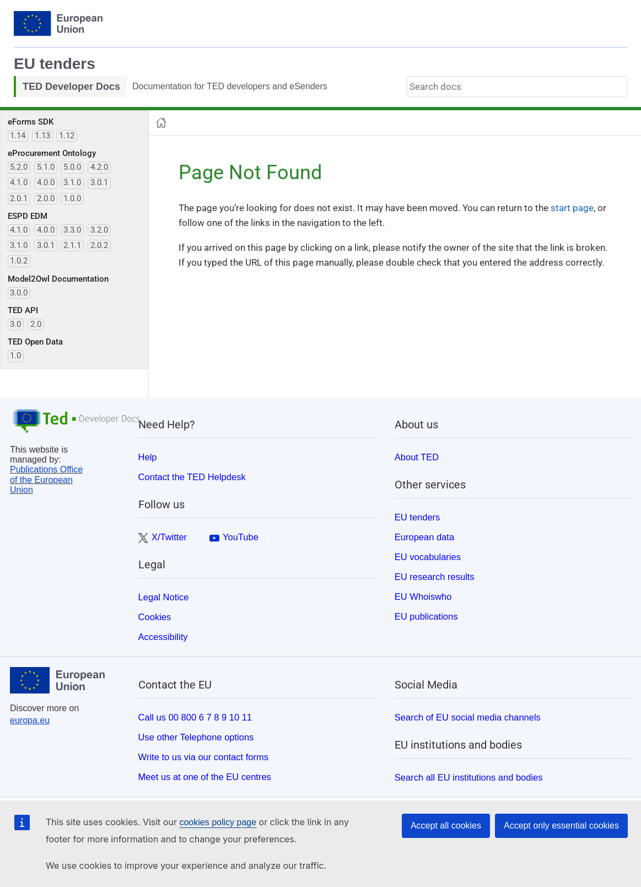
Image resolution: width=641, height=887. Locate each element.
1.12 (66, 136)
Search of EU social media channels (468, 717)
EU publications (426, 616)
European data (424, 537)
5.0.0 (72, 167)
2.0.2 (99, 245)
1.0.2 (19, 261)
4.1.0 (19, 182)
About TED (417, 457)
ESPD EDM (27, 216)
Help (147, 457)
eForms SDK (30, 122)
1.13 (42, 136)
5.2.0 (19, 167)
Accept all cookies (446, 825)
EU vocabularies (428, 557)
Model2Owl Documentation (58, 279)
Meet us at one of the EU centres (204, 777)
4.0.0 (46, 182)
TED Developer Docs (71, 86)
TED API (23, 310)
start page (572, 207)
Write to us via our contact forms (203, 757)
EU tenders (54, 63)
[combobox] (517, 86)
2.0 (35, 324)
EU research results (435, 577)
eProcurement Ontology (52, 153)
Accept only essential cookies (561, 825)
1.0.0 (72, 198)
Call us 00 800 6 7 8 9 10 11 (195, 717)
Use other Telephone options (196, 737)
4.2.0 (99, 167)
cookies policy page (217, 822)
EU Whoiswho (423, 596)
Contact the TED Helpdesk (192, 477)
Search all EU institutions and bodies (469, 777)
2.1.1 (72, 245)
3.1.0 (72, 182)
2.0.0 (46, 198)
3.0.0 (19, 293)
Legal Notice (163, 597)
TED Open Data (35, 342)
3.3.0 (72, 230)
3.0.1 (99, 182)
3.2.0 (99, 230)
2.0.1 (19, 198)
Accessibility (163, 637)
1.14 (17, 136)
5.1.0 (46, 167)
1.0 (15, 356)
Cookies (154, 617)
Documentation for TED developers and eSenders (229, 86)
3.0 (15, 324)
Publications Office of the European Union (46, 479)
